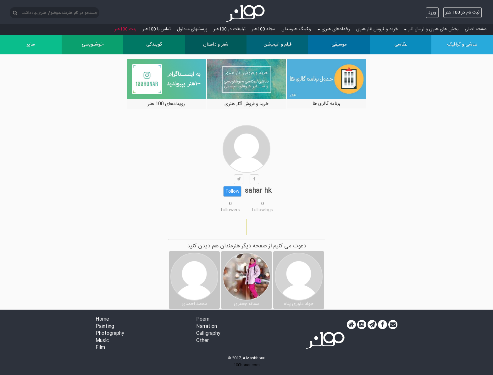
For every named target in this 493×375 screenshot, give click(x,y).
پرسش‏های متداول (192, 29)
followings (262, 210)
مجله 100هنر (263, 29)
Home (102, 319)
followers (230, 210)
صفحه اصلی (476, 29)
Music (102, 341)
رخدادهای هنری (334, 29)
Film (100, 347)
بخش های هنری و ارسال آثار (431, 29)
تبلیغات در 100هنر (229, 29)
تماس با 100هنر (157, 29)
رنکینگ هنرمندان (296, 29)
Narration (206, 326)
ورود (432, 12)
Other (202, 341)
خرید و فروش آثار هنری (377, 29)
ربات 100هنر (125, 29)
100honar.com (247, 365)
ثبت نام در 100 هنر (462, 12)
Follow (232, 191)
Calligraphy (208, 333)
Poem (202, 319)
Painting (105, 326)
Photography (110, 333)
